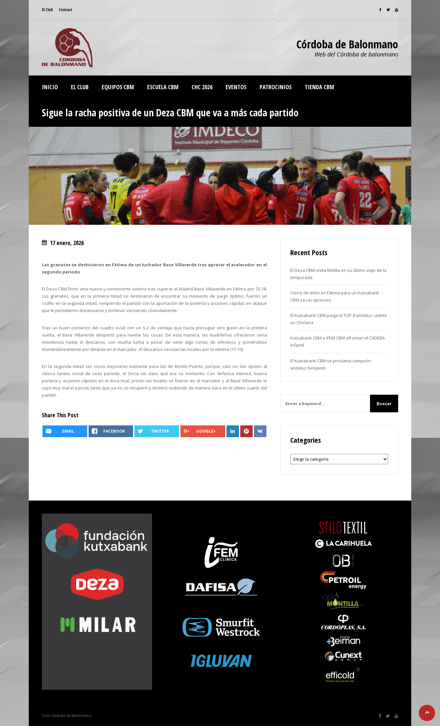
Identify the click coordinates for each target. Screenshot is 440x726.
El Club (47, 9)
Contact (65, 9)
